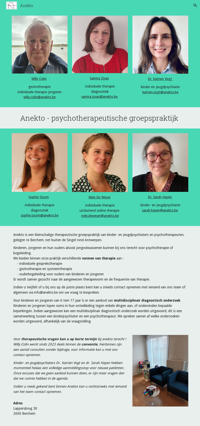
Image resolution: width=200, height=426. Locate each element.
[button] (195, 5)
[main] (40, 88)
